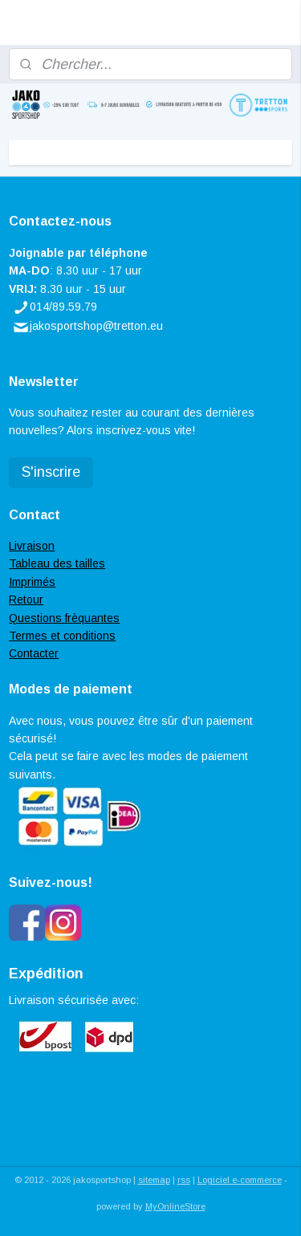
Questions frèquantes (64, 618)
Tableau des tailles (57, 563)
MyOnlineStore (175, 1206)
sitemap (154, 1180)
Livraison (32, 545)
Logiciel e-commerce (239, 1180)
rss (183, 1180)
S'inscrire (51, 472)
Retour (26, 599)
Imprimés (32, 581)
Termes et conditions (62, 635)
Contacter (34, 653)
